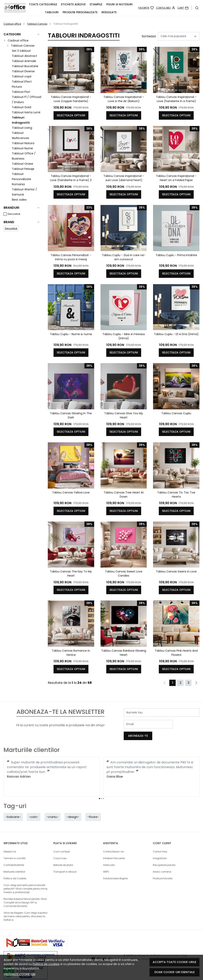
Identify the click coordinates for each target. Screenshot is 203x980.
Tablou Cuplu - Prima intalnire (176, 255)
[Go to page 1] (99, 790)
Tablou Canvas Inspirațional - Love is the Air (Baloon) (123, 99)
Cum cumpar (61, 843)
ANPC (106, 863)
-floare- (93, 808)
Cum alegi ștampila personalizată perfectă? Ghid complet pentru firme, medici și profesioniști (26, 880)
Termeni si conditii (15, 849)
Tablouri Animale (24, 61)
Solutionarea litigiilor (115, 870)
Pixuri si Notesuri (119, 4)
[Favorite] (146, 8)
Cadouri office (12, 23)
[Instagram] (99, 950)
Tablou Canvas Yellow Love (71, 492)
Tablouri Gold (21, 107)
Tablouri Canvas (37, 23)
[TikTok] (110, 950)
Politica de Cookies (15, 870)
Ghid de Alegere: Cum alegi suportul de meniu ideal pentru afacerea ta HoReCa (25, 908)
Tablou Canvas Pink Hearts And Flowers (176, 653)
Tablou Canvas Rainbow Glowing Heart (123, 653)
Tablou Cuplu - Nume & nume (71, 334)
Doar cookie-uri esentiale (174, 972)
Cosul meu (60, 849)
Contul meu (160, 843)
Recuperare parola (164, 856)
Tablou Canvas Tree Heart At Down (124, 494)
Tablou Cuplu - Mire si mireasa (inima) (123, 336)
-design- (72, 808)
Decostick (14, 214)
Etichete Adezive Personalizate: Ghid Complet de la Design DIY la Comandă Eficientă (25, 894)
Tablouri (52, 12)
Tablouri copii (21, 76)
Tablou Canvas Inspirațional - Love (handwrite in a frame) (176, 99)
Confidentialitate (14, 856)
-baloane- (13, 808)
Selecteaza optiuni (71, 115)
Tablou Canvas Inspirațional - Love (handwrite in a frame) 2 (71, 178)
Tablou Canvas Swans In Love (176, 571)
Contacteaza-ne (113, 843)
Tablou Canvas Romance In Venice (71, 653)
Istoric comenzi (162, 863)
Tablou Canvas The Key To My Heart (71, 573)
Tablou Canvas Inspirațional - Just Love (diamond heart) (123, 178)
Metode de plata (63, 856)
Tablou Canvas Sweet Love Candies (123, 573)
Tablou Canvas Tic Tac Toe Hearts (176, 494)
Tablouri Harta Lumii (26, 112)
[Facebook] (94, 950)
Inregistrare (160, 849)
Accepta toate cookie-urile (174, 962)
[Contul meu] (165, 8)
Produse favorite (162, 870)
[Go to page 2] (101, 790)
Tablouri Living (22, 128)
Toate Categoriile (43, 4)
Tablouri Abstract (24, 56)
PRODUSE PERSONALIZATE (80, 12)
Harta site (109, 856)
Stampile (96, 4)
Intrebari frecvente (114, 849)
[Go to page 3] (103, 790)
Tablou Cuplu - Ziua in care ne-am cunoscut (124, 257)
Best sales (19, 200)
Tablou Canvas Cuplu (176, 413)
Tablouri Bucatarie (25, 66)
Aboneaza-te (188, 724)
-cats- (33, 808)
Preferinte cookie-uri (19, 974)
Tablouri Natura (23, 143)
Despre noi (10, 843)
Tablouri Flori (21, 92)
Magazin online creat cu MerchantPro (176, 954)
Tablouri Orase (22, 164)
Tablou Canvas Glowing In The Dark (71, 415)
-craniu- (52, 808)
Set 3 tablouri (21, 51)
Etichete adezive (73, 4)
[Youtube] (105, 950)
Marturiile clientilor (14, 863)
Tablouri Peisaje (23, 169)
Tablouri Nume (22, 148)
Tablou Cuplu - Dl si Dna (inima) (176, 334)
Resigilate (109, 12)
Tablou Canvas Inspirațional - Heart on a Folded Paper (176, 178)
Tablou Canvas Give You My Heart (123, 415)
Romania (18, 184)
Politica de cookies (46, 964)
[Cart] (183, 8)
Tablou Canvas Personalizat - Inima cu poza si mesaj (71, 257)
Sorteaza (149, 36)
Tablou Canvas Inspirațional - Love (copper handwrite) (71, 99)
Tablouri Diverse (23, 71)
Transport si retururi (65, 863)
